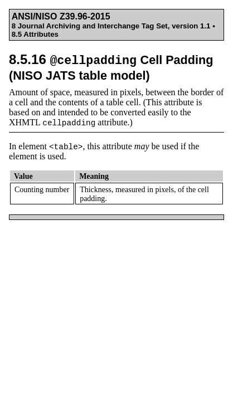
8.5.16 (111, 67)
